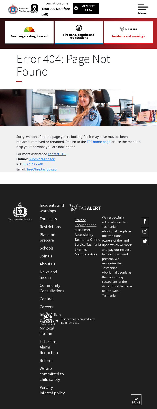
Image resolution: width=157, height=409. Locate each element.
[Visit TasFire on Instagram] (145, 231)
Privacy (80, 220)
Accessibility (84, 234)
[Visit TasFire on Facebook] (145, 221)
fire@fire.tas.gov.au (42, 169)
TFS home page (99, 142)
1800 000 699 (51, 8)
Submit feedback (42, 159)
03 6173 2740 (33, 164)
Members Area (88, 8)
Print (136, 400)
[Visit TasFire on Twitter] (145, 241)
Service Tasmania (88, 244)
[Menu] (143, 8)
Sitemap (81, 249)
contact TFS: (57, 154)
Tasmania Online (87, 239)
